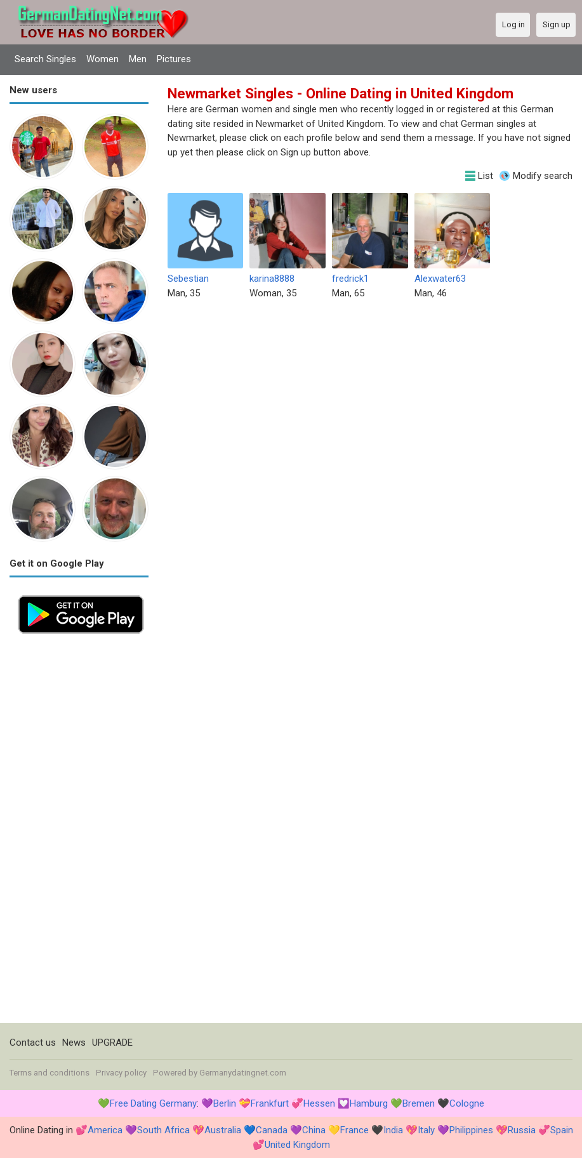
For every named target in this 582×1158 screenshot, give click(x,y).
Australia (222, 1130)
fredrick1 (350, 278)
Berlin (224, 1103)
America (105, 1130)
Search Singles (45, 59)
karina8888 (271, 278)
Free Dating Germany (153, 1103)
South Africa (163, 1130)
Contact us (33, 1042)
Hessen (319, 1103)
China (314, 1130)
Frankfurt (270, 1103)
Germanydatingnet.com (242, 1072)
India (393, 1130)
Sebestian (188, 278)
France (354, 1130)
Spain (561, 1130)
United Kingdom (297, 1144)
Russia (522, 1130)
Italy (426, 1130)
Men (138, 59)
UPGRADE (112, 1042)
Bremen (418, 1103)
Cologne (466, 1103)
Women (102, 59)
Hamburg (369, 1103)
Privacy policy (121, 1072)
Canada (272, 1130)
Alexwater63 (440, 278)
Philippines (471, 1130)
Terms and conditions (49, 1072)
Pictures (174, 59)
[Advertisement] (79, 832)
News (74, 1042)
